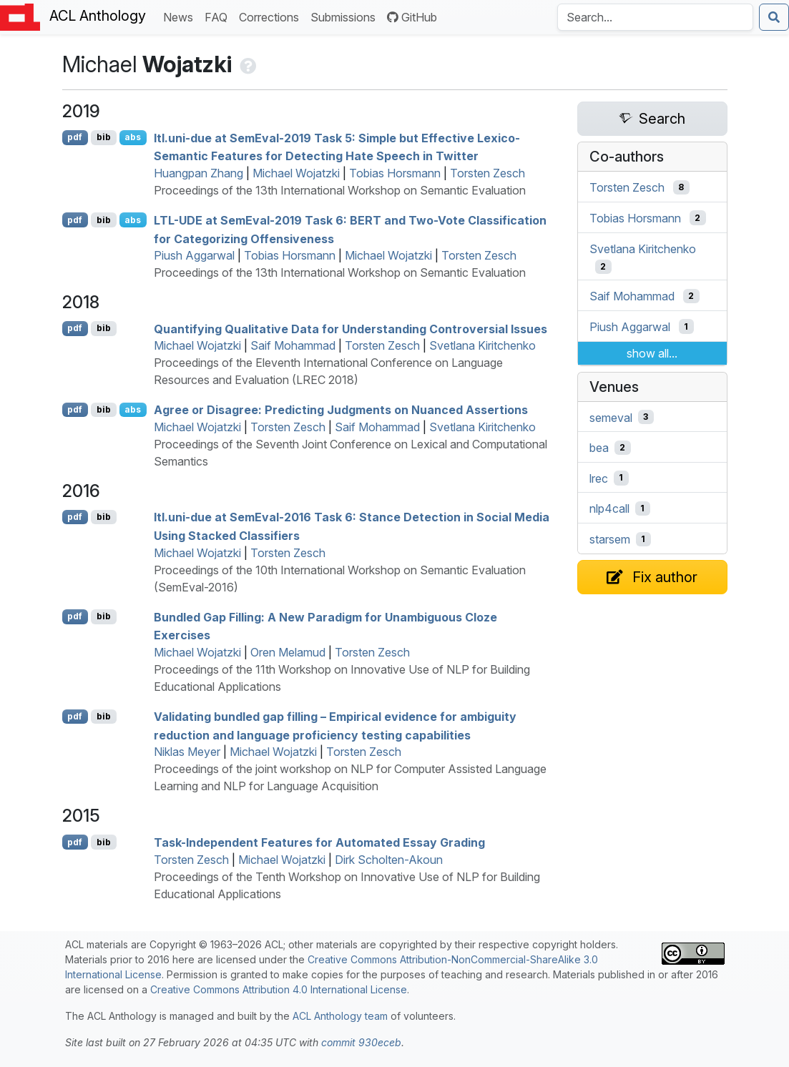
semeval (610, 417)
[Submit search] (774, 17)
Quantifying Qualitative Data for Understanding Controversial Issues (350, 328)
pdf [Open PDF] (74, 137)
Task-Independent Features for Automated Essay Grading (319, 842)
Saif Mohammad (292, 345)
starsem (609, 539)
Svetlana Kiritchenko (482, 345)
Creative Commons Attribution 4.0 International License (278, 989)
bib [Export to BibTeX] (104, 137)
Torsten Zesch (487, 173)
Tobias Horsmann (395, 173)
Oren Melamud (287, 652)
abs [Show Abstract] (132, 137)
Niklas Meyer (187, 751)
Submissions (345, 16)
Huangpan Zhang (198, 173)
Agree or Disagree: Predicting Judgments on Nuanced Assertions (341, 410)
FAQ (219, 16)
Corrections (272, 16)
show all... (652, 353)
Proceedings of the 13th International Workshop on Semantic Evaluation (340, 190)
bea (599, 448)
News (181, 16)
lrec (598, 478)
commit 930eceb (361, 1042)
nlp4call (609, 508)
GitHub (412, 17)
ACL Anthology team (340, 1016)
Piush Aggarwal (194, 255)
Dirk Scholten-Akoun (389, 859)
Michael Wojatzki (296, 173)
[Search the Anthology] (655, 17)
